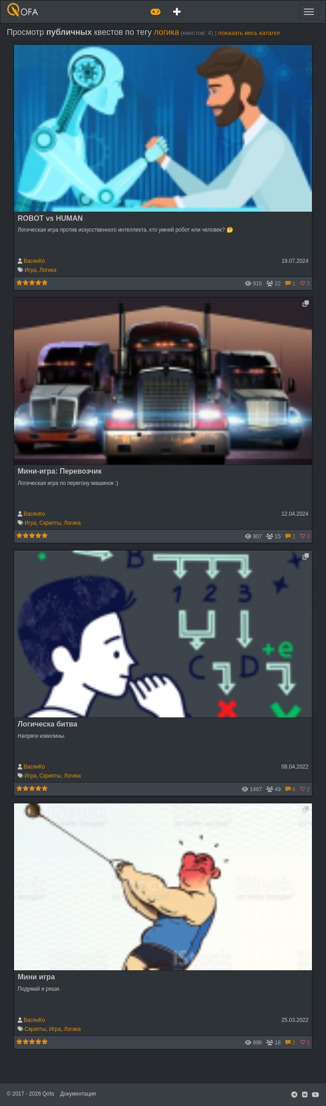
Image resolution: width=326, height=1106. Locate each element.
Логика (47, 270)
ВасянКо (34, 261)
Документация (78, 1094)
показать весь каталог (249, 32)
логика (166, 32)
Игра (30, 270)
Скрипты (50, 523)
